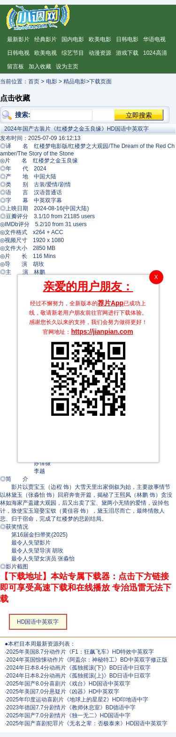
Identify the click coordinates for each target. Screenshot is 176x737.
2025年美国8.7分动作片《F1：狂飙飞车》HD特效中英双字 (80, 652)
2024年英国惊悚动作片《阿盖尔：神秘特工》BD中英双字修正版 (86, 659)
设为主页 (67, 66)
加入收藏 (40, 66)
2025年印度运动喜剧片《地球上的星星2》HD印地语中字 (77, 699)
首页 (33, 81)
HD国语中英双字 (38, 622)
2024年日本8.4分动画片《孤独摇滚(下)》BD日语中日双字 (78, 667)
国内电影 (72, 39)
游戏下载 (127, 53)
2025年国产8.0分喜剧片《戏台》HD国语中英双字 (68, 683)
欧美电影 (100, 39)
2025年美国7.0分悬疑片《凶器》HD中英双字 (62, 691)
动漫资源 (100, 53)
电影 (51, 81)
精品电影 (74, 81)
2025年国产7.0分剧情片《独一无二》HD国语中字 (68, 715)
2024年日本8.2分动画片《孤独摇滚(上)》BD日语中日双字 (78, 675)
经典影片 (45, 39)
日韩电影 (127, 39)
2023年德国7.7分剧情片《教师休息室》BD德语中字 (71, 707)
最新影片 (18, 39)
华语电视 (154, 39)
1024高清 (155, 53)
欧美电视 (45, 53)
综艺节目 (72, 53)
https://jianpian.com (102, 331)
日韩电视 (18, 53)
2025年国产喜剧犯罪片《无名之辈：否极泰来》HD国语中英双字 (87, 723)
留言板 (15, 66)
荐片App (110, 303)
